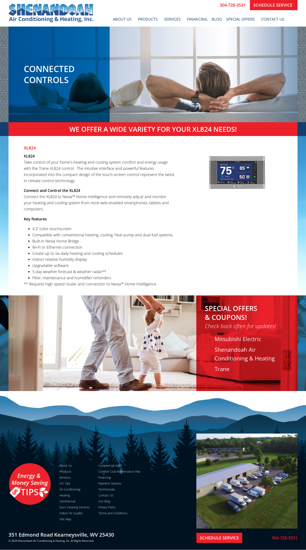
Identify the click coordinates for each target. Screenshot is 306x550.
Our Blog (104, 501)
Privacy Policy (107, 507)
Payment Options (109, 483)
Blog (217, 19)
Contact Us (273, 19)
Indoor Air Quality (71, 513)
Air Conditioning (70, 489)
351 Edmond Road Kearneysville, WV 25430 (61, 534)
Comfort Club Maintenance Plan (119, 471)
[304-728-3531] (215, 5)
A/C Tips (65, 483)
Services (173, 19)
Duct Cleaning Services (75, 507)
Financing (197, 19)
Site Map (65, 519)
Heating (65, 495)
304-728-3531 (233, 5)
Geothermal (67, 501)
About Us (123, 19)
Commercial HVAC (110, 466)
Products (149, 19)
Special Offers (241, 19)
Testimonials (106, 489)
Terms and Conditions (113, 513)
